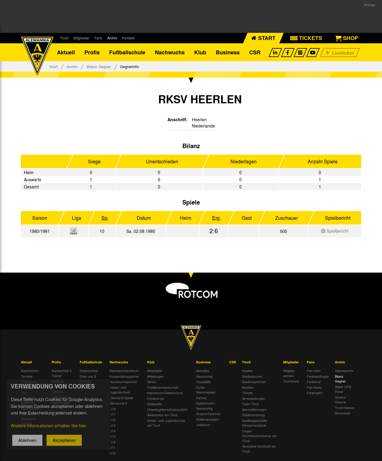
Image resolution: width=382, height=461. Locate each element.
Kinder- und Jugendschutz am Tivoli (166, 423)
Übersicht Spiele (121, 397)
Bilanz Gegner (99, 66)
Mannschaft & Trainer (62, 373)
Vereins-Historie (341, 400)
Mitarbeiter (154, 370)
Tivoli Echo (29, 381)
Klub (200, 52)
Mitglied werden (288, 373)
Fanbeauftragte (318, 376)
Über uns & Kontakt (88, 379)
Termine (27, 376)
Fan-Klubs (314, 387)
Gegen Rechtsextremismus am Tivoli (259, 435)
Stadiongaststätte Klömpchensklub (254, 423)
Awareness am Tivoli (162, 414)
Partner (201, 397)
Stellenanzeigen (207, 419)
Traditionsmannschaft (162, 387)
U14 (112, 430)
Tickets (247, 392)
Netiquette (154, 403)
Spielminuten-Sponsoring (205, 406)
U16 (112, 419)
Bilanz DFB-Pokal (343, 389)
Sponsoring (204, 376)
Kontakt (128, 38)
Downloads (291, 381)
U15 (112, 425)
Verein (151, 381)
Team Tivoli (250, 403)
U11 (112, 447)
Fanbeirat (314, 381)
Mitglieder (81, 38)
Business (228, 52)
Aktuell (66, 52)
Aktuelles (202, 370)
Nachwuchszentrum (124, 370)
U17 (112, 414)
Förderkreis (155, 398)
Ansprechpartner (208, 413)
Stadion (247, 370)
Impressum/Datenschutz (165, 392)
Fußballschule (127, 52)
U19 (112, 408)
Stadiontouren (252, 376)
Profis (92, 52)
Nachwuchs (170, 52)
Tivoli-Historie (345, 407)
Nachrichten (29, 370)
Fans (98, 38)
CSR (255, 52)
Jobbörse (203, 424)
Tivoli (64, 38)
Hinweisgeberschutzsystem (167, 409)
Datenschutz (89, 370)
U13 (112, 436)
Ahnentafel (342, 413)
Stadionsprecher (254, 381)
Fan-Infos (314, 370)
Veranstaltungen (253, 398)
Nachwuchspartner (123, 381)
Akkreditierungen (254, 409)
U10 (112, 453)
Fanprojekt (314, 392)
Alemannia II (118, 403)
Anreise (247, 387)
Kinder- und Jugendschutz (120, 390)
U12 (112, 442)
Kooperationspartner (124, 376)
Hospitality (203, 381)
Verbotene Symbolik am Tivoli (259, 449)
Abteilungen (155, 376)
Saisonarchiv (344, 370)
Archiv (112, 38)
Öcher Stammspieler (206, 390)
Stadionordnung (253, 414)
